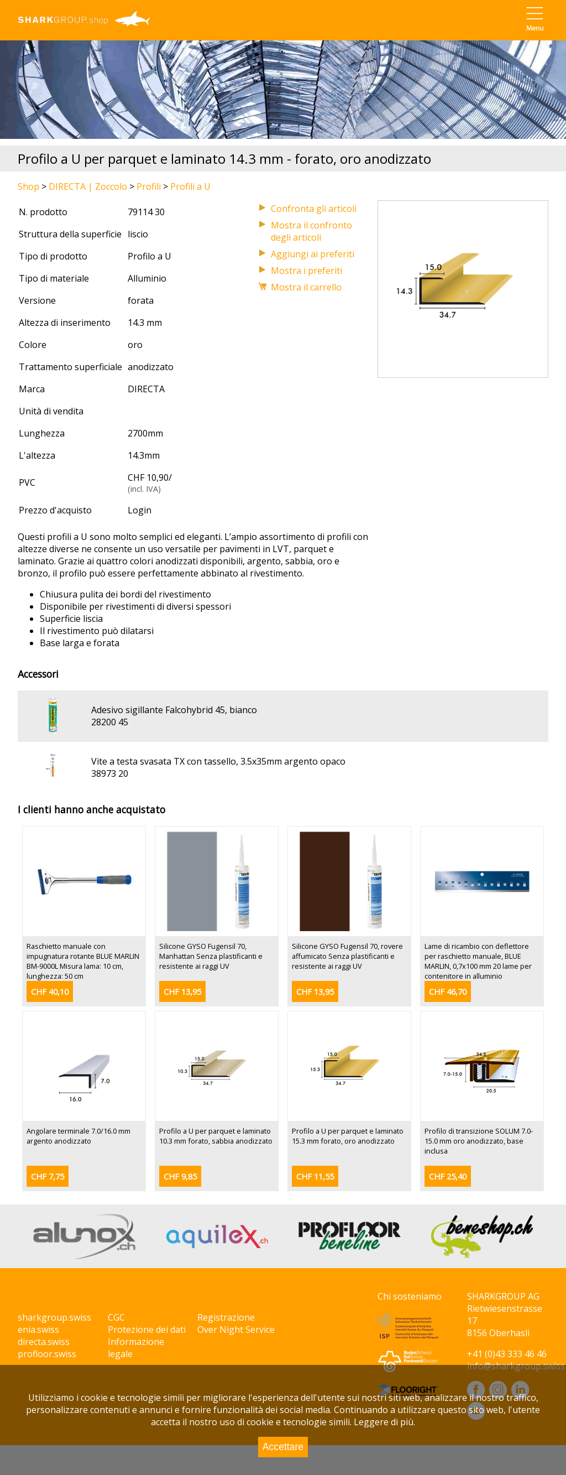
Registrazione (226, 1317)
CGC (116, 1317)
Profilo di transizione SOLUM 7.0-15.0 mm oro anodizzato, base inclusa (478, 1141)
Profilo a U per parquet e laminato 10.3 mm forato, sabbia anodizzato (215, 1136)
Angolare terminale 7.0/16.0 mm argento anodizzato (78, 1136)
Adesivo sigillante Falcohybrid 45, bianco (174, 710)
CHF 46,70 (448, 991)
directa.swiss (44, 1342)
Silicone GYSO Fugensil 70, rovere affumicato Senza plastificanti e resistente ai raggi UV (347, 956)
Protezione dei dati (147, 1329)
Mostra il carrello (306, 287)
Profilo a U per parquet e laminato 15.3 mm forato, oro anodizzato (347, 1136)
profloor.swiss (47, 1354)
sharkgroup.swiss (54, 1317)
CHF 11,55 (315, 1176)
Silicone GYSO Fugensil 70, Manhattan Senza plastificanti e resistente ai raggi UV (211, 956)
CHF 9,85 (180, 1176)
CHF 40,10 (50, 991)
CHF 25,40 (448, 1176)
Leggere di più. (384, 1422)
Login (139, 510)
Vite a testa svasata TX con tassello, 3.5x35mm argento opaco (218, 761)
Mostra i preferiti (306, 270)
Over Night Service (236, 1329)
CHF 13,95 (182, 991)
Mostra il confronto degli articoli (311, 231)
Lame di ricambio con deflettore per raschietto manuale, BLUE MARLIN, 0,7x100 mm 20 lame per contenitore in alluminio (478, 961)
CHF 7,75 (47, 1176)
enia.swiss (38, 1329)
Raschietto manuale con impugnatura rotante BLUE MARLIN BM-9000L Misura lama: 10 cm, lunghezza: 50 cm (83, 961)
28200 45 (109, 722)
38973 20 (109, 773)
